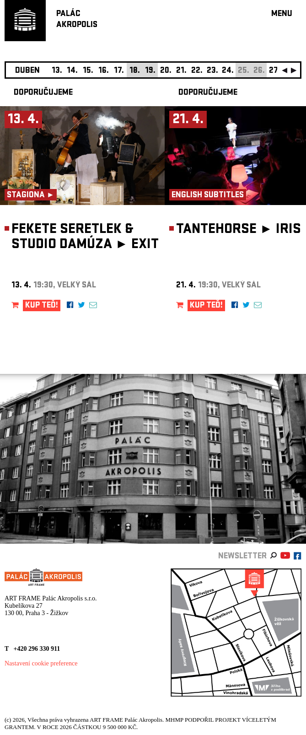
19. (150, 71)
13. (57, 71)
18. (134, 71)
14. (72, 71)
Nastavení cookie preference (41, 663)
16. (103, 71)
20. (166, 71)
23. (212, 71)
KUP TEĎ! (41, 306)
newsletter (242, 556)
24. (228, 71)
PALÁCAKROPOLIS (76, 20)
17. (119, 71)
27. (274, 71)
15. (88, 71)
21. (181, 71)
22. (197, 71)
